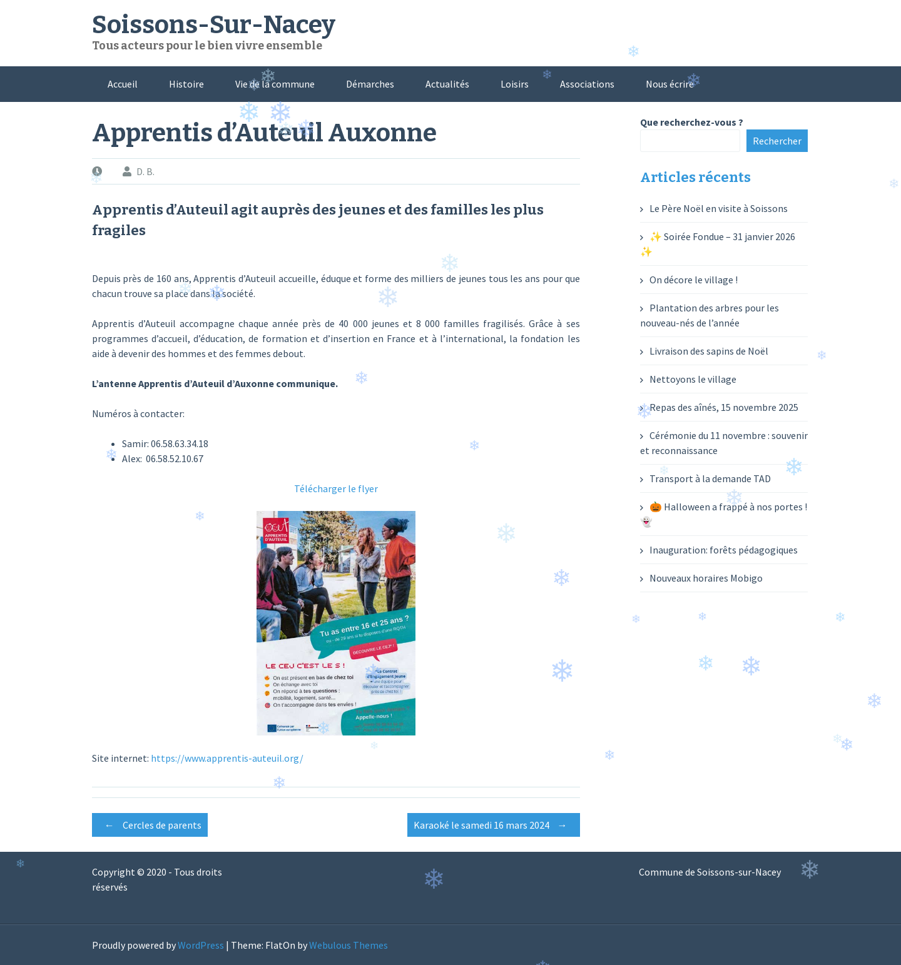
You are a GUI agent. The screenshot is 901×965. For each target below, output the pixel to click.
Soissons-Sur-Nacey (213, 25)
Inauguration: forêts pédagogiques (723, 549)
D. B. (145, 171)
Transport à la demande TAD (710, 478)
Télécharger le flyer (336, 488)
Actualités (447, 84)
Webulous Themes (348, 945)
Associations (587, 84)
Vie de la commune (275, 84)
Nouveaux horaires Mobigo (706, 578)
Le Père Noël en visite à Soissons (718, 208)
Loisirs (515, 84)
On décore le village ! (693, 279)
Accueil (123, 84)
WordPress (201, 945)
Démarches (370, 84)
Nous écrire (670, 84)
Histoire (186, 84)
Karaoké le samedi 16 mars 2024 (494, 825)
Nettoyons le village (692, 379)
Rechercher (777, 140)
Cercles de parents (149, 825)
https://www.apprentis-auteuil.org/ (227, 758)
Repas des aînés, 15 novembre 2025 (723, 407)
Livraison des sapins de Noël (708, 351)
